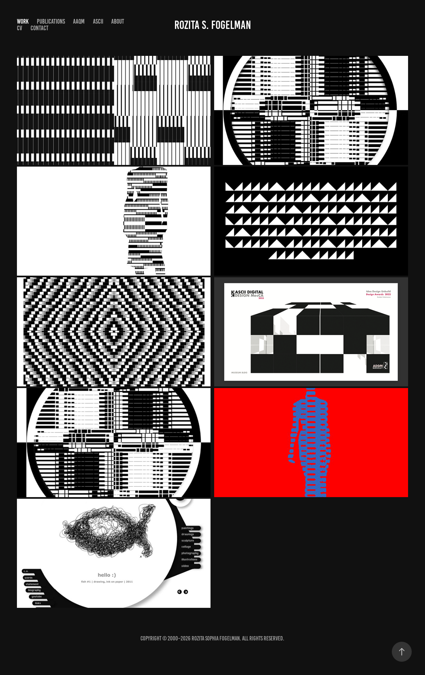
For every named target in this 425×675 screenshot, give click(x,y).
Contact (39, 28)
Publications (51, 21)
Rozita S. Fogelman (212, 25)
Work (23, 21)
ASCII (98, 21)
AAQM (79, 21)
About (117, 21)
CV (19, 28)
